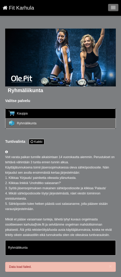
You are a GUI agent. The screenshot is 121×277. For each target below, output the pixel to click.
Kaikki (36, 142)
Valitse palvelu (17, 101)
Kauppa (18, 113)
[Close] (110, 266)
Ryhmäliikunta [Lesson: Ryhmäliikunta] (17, 247)
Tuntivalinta (24, 142)
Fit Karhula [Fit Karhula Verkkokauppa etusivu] (18, 8)
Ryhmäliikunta (23, 123)
